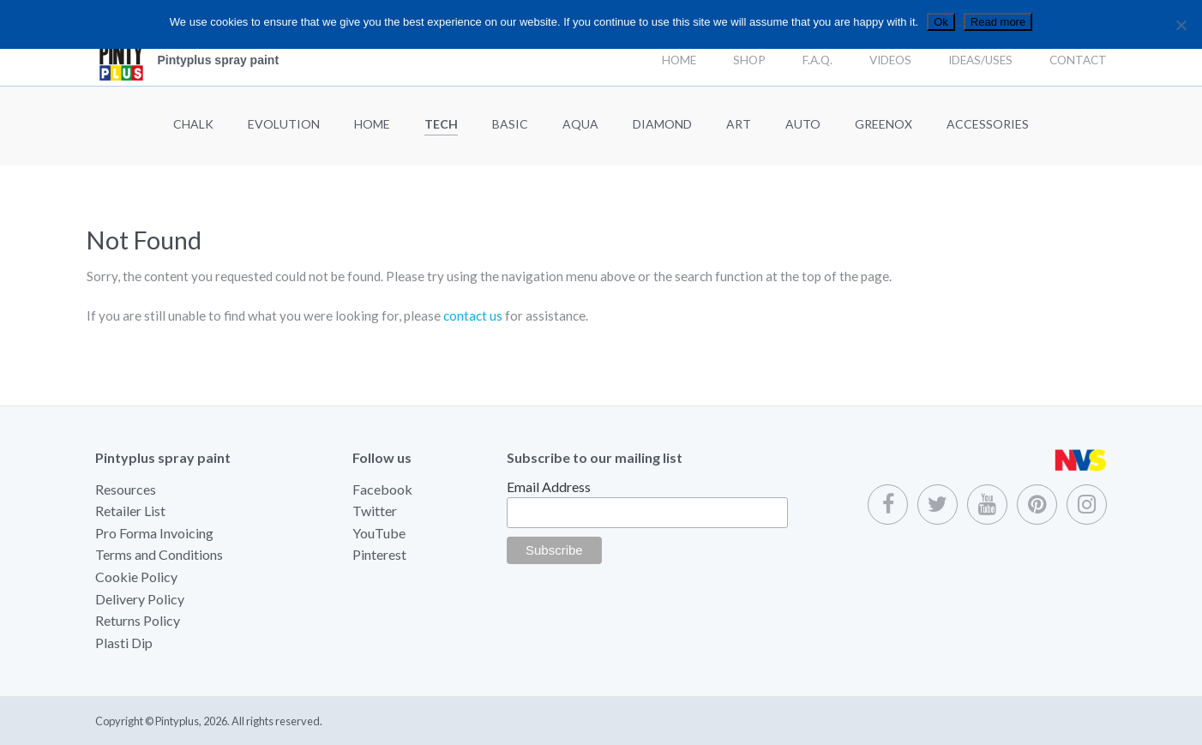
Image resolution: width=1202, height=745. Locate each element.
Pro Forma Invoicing (154, 533)
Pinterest (379, 554)
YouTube (379, 533)
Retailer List (130, 510)
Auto (802, 124)
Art (738, 124)
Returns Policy (137, 620)
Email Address (549, 486)
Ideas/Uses (980, 60)
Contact (1078, 60)
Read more (998, 21)
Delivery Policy (139, 599)
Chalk (193, 124)
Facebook (382, 489)
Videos (890, 60)
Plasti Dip (124, 642)
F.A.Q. (817, 60)
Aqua (580, 124)
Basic (510, 124)
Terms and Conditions (159, 554)
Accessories (988, 124)
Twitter (374, 510)
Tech (441, 124)
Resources (125, 489)
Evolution (284, 124)
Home (679, 60)
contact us (472, 315)
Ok (941, 21)
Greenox (883, 124)
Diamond (662, 124)
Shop (749, 60)
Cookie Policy (136, 576)
